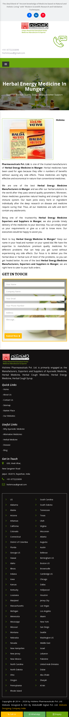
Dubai (42, 669)
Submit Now (13, 336)
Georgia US (15, 552)
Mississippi (15, 621)
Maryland (14, 600)
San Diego (44, 627)
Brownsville (45, 568)
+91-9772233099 (10, 49)
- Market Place (8, 410)
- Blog (4, 450)
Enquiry (57, 714)
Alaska (13, 510)
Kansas (13, 584)
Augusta (43, 542)
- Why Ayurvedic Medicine (13, 429)
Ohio (12, 675)
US (11, 499)
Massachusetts (17, 605)
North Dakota (16, 669)
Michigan (14, 611)
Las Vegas (44, 605)
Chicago (43, 579)
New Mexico (15, 659)
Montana (14, 632)
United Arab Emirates (49, 664)
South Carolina (46, 499)
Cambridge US (46, 574)
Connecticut (15, 536)
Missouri (14, 627)
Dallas (43, 584)
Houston (44, 595)
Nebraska (14, 637)
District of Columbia (19, 542)
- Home (5, 389)
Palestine (44, 659)
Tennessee (45, 510)
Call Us (12, 714)
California (14, 526)
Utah (42, 520)
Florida (13, 547)
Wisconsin (44, 531)
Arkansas (14, 520)
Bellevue (44, 552)
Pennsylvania (16, 685)
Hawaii (13, 558)
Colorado (14, 531)
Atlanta (43, 536)
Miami (43, 616)
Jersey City (44, 600)
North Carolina (16, 664)
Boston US (45, 563)
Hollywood (44, 590)
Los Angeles (45, 611)
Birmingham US (47, 558)
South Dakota (46, 505)
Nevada (13, 643)
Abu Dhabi (44, 675)
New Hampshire (17, 648)
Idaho (12, 563)
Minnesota (15, 616)
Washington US (47, 637)
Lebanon (44, 653)
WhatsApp (34, 714)
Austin (43, 547)
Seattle (43, 632)
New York (44, 621)
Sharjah (43, 680)
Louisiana (14, 595)
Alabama (14, 505)
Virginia (43, 526)
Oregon (13, 680)
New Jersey (15, 653)
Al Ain (42, 685)
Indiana (13, 574)
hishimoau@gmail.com (13, 52)
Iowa (12, 579)
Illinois (13, 568)
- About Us (6, 394)
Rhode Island (16, 690)
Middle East (45, 643)
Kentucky (14, 590)
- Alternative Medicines (12, 434)
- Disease (6, 445)
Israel (42, 648)
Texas (42, 515)
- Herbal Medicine (9, 439)
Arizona (13, 515)
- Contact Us (7, 400)
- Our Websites (8, 416)
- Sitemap (6, 405)
